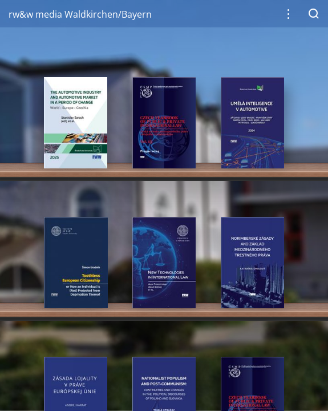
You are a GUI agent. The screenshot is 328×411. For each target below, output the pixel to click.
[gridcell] (75, 122)
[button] (288, 14)
